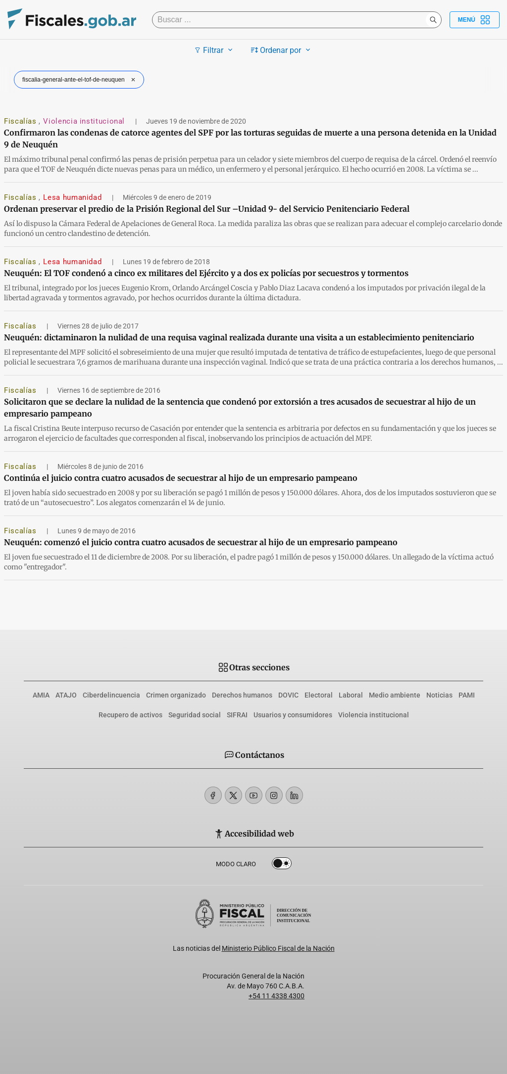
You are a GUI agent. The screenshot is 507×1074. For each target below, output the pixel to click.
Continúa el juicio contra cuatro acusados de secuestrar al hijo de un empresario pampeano (180, 478)
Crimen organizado (176, 695)
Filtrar (214, 50)
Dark (281, 865)
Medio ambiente (394, 695)
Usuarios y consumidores (293, 715)
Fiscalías (21, 121)
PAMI (466, 695)
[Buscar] (291, 20)
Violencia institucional (85, 121)
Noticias (439, 695)
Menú (474, 20)
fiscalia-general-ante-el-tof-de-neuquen (80, 79)
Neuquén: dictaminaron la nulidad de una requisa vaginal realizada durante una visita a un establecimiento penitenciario (239, 337)
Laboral (351, 695)
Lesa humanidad (73, 197)
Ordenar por (282, 50)
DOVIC (288, 695)
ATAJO (66, 695)
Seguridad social (194, 715)
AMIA (41, 695)
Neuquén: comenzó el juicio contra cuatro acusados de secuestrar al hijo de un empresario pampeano (201, 542)
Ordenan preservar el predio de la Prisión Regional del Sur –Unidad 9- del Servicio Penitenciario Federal (206, 209)
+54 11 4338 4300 (276, 996)
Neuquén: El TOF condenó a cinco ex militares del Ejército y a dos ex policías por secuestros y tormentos (206, 273)
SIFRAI (237, 715)
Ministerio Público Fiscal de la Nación (278, 948)
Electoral (318, 695)
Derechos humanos (242, 695)
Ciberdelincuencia (111, 695)
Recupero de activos (130, 715)
